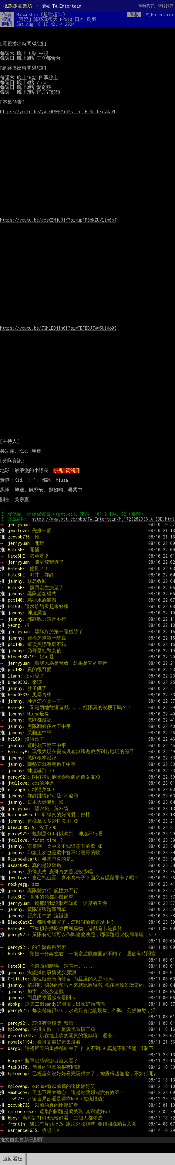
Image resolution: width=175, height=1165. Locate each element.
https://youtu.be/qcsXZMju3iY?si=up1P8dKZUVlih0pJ (58, 219)
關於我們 (165, 6)
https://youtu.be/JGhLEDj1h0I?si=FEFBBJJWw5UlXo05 (58, 328)
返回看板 (12, 1158)
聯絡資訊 (147, 6)
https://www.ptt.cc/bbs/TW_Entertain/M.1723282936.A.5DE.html (71, 523)
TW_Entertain (61, 5)
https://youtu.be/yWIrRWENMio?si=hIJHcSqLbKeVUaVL (58, 111)
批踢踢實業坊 (17, 5)
